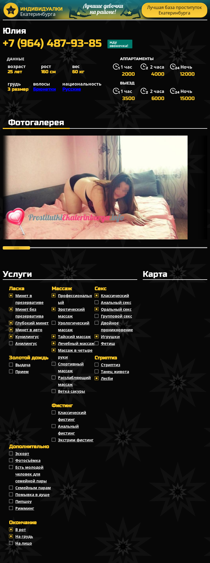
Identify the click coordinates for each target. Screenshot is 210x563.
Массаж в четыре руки (75, 354)
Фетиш (108, 343)
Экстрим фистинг (76, 439)
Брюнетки (44, 89)
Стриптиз (110, 364)
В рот (20, 529)
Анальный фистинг (68, 430)
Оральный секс (116, 309)
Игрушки (110, 336)
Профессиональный (75, 299)
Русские (71, 89)
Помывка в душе (32, 494)
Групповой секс (116, 316)
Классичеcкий (115, 295)
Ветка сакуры (71, 391)
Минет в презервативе (29, 299)
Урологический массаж (73, 326)
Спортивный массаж (71, 367)
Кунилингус (27, 336)
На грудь (24, 536)
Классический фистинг (72, 416)
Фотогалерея (36, 122)
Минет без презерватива (29, 313)
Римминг (24, 508)
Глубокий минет (32, 323)
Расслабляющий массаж (74, 381)
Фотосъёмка (27, 460)
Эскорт (22, 453)
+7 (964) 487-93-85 (67, 44)
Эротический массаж (71, 313)
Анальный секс (116, 302)
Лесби (107, 378)
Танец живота (115, 371)
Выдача (22, 364)
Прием (22, 371)
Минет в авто (28, 329)
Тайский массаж (74, 336)
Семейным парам (33, 487)
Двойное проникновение (117, 326)
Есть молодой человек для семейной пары (31, 474)
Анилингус (26, 343)
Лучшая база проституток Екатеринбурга (174, 10)
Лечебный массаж (76, 343)
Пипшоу (23, 501)
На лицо (23, 543)
